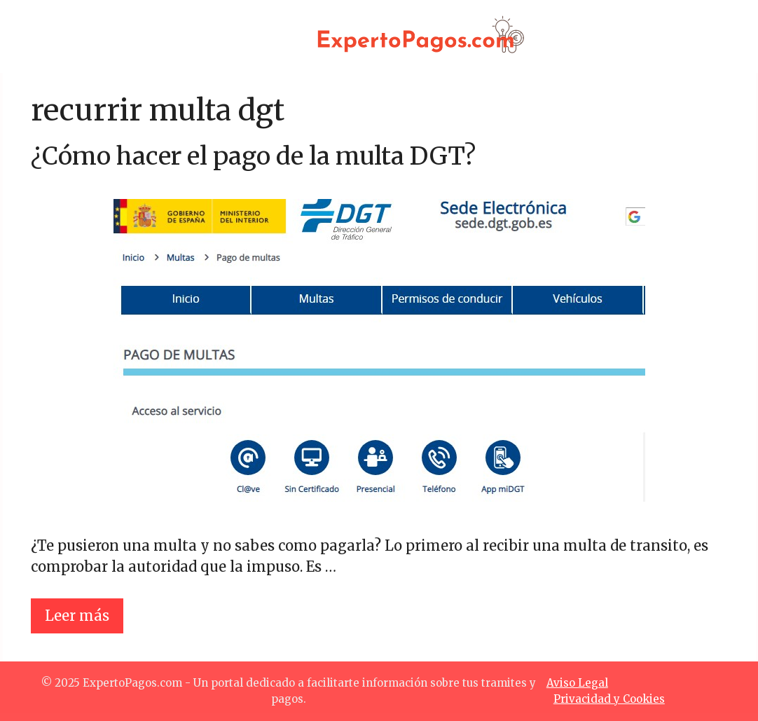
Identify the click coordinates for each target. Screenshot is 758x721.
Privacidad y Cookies (609, 699)
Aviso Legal (577, 682)
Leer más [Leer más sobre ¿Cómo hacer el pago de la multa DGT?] (77, 615)
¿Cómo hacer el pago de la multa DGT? (253, 156)
